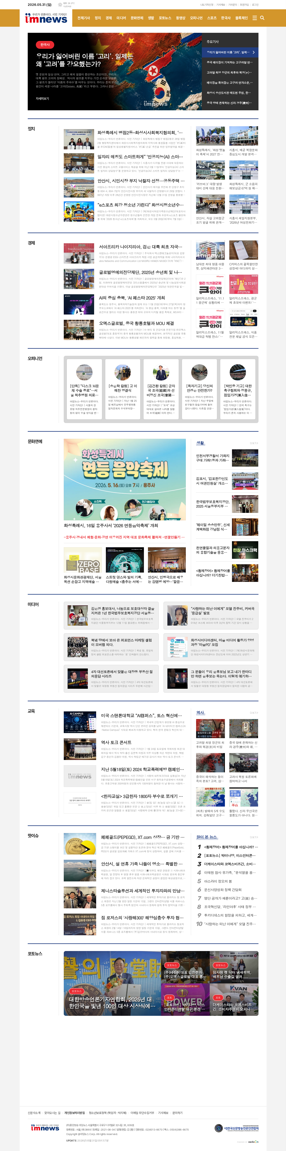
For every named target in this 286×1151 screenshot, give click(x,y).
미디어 (121, 21)
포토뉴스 (165, 21)
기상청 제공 (67, 6)
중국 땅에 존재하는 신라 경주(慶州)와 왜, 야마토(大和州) (232, 103)
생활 (151, 21)
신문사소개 (34, 1113)
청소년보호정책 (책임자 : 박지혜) (108, 1113)
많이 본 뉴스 (206, 837)
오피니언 (196, 21)
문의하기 (177, 1113)
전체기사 (84, 21)
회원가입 (244, 4)
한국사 (226, 21)
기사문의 (232, 4)
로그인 (255, 4)
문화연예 (137, 21)
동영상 (180, 21)
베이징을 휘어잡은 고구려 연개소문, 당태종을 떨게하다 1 (232, 83)
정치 (98, 21)
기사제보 (220, 4)
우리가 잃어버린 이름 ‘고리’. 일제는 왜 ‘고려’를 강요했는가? (232, 52)
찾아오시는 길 (52, 1113)
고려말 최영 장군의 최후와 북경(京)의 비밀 (232, 72)
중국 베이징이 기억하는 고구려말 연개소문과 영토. (232, 62)
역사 (200, 712)
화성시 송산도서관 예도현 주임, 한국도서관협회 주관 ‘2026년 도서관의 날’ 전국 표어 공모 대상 (232, 93)
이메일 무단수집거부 (142, 1113)
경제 (109, 21)
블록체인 (241, 21)
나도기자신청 (206, 4)
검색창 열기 (262, 18)
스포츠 (212, 21)
